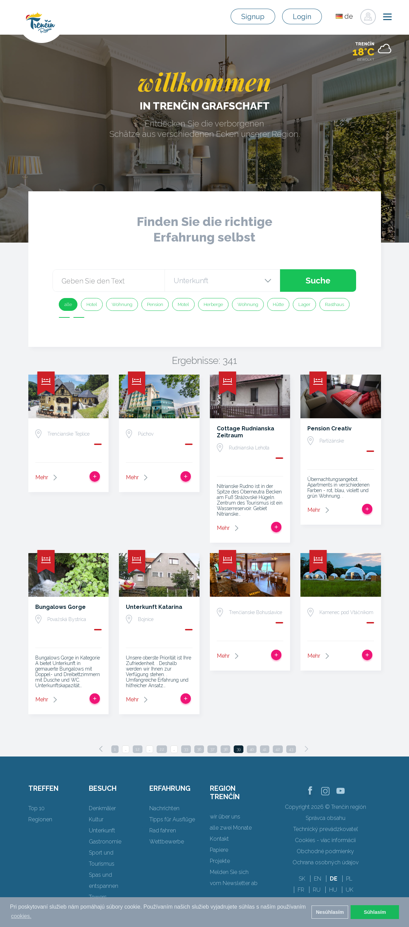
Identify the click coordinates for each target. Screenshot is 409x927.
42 (278, 749)
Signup (252, 16)
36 (199, 749)
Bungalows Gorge (60, 607)
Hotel (91, 304)
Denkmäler (102, 808)
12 (138, 749)
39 (238, 749)
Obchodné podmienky (325, 851)
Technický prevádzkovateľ (325, 829)
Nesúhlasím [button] (330, 912)
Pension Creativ (329, 428)
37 (212, 749)
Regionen (40, 819)
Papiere (219, 850)
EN (317, 878)
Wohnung (122, 304)
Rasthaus (334, 304)
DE (333, 878)
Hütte (278, 304)
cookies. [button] (21, 916)
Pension (155, 304)
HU (333, 889)
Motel (183, 304)
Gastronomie (105, 841)
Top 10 (36, 808)
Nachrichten (164, 808)
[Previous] (101, 748)
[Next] (306, 748)
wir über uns (225, 816)
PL (349, 878)
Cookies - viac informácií (325, 840)
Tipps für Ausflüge (172, 819)
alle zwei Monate (231, 827)
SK (302, 878)
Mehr (41, 477)
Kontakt (219, 839)
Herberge (213, 304)
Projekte (220, 861)
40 (252, 749)
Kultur (96, 819)
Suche (317, 281)
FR (301, 889)
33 (186, 749)
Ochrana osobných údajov (325, 862)
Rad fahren (162, 830)
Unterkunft (102, 830)
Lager (304, 304)
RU (316, 889)
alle (68, 304)
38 (225, 749)
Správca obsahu (325, 818)
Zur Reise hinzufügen (95, 476)
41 (265, 749)
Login (302, 16)
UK (349, 889)
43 (291, 749)
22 (161, 749)
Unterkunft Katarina (154, 607)
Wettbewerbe (166, 841)
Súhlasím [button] (375, 912)
